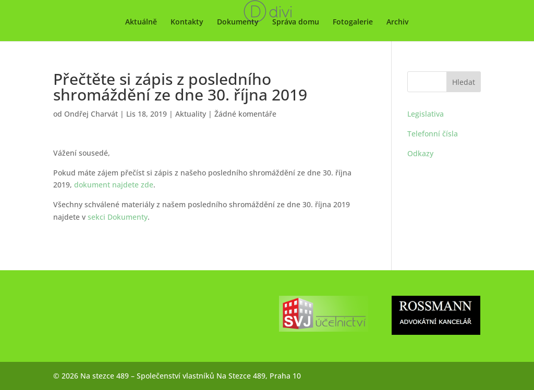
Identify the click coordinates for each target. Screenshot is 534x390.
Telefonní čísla (432, 134)
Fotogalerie (353, 22)
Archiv (397, 22)
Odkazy (420, 153)
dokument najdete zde (113, 185)
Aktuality (190, 114)
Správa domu (295, 22)
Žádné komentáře (245, 114)
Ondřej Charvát (91, 114)
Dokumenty (238, 22)
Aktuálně (141, 22)
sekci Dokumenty (118, 217)
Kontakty (187, 22)
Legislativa (425, 114)
